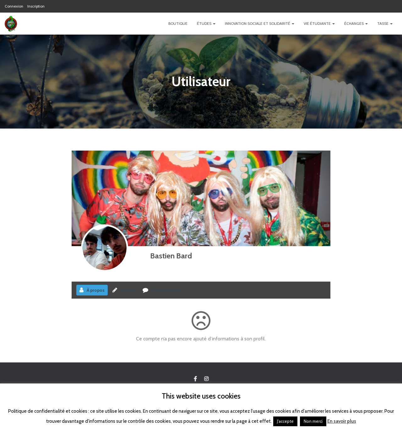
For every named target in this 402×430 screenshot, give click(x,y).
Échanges (356, 23)
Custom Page (195, 379)
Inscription (36, 6)
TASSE (385, 23)
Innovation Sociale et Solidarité (259, 23)
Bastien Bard (171, 255)
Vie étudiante (319, 23)
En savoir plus (341, 421)
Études (206, 23)
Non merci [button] (313, 421)
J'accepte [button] (285, 421)
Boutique (177, 23)
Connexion (14, 6)
